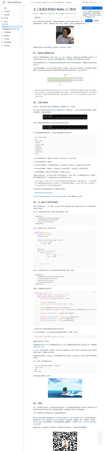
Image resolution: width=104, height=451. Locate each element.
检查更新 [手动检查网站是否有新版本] (100, 435)
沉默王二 (37, 13)
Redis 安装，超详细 (65, 47)
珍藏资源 (69, 2)
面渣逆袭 (61, 2)
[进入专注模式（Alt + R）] (100, 441)
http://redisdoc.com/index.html (43, 192)
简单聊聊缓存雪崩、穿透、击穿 (10, 29)
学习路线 (54, 2)
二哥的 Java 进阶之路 (62, 417)
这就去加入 (88, 20)
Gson (36, 350)
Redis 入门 (5, 26)
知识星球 (47, 2)
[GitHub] (83, 2)
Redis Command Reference (43, 196)
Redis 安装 (5, 24)
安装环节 (62, 110)
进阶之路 (39, 2)
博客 (33, 2)
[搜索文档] (95, 2)
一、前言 (4, 8)
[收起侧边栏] (23, 18)
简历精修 (96, 20)
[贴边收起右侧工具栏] (100, 430)
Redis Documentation (60, 196)
